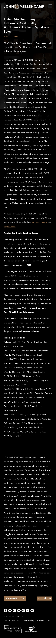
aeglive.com (9, 226)
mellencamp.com (39, 222)
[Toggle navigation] (50, 6)
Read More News (15, 598)
